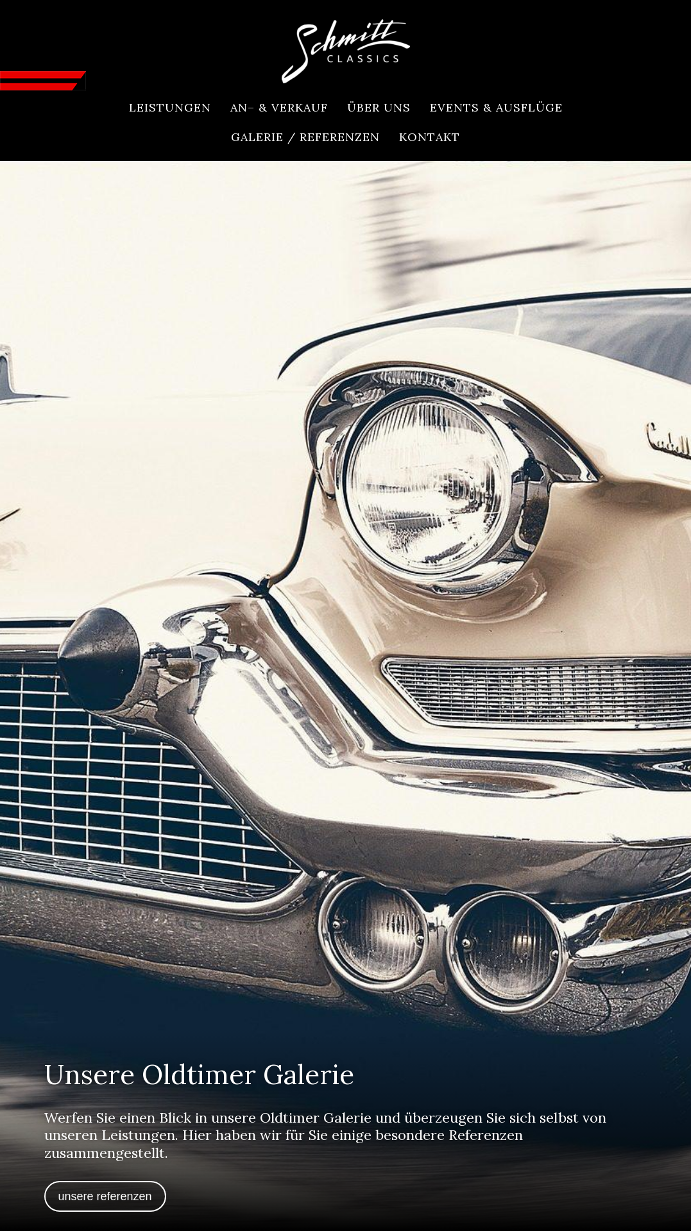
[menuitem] (170, 107)
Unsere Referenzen (105, 1196)
